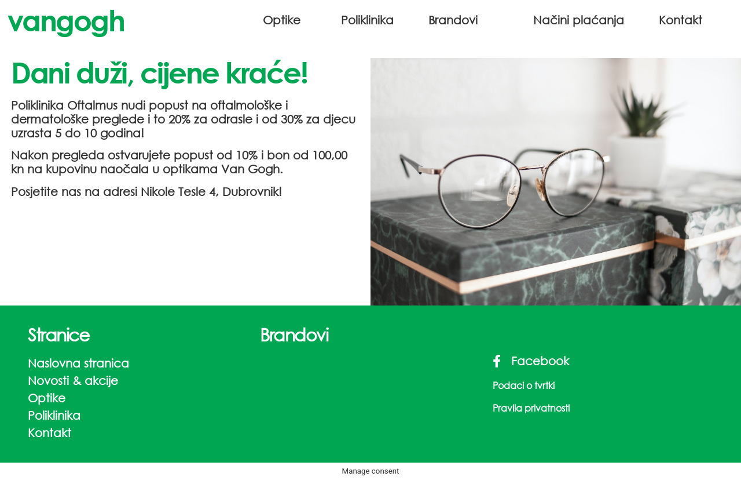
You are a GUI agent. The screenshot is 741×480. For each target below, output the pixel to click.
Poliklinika (367, 20)
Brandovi (453, 20)
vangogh (66, 20)
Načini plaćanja (578, 20)
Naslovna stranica (78, 363)
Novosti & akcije (73, 380)
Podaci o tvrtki (524, 385)
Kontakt (680, 20)
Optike (281, 20)
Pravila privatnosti (531, 408)
